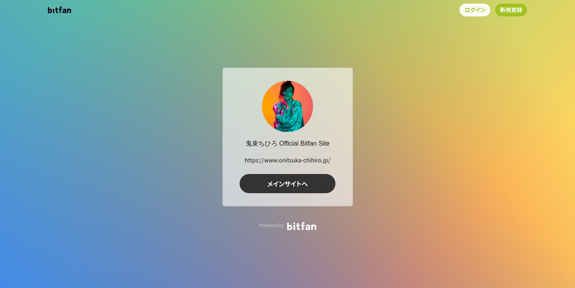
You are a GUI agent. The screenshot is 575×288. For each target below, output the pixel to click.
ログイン (475, 10)
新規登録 (511, 10)
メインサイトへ (287, 183)
